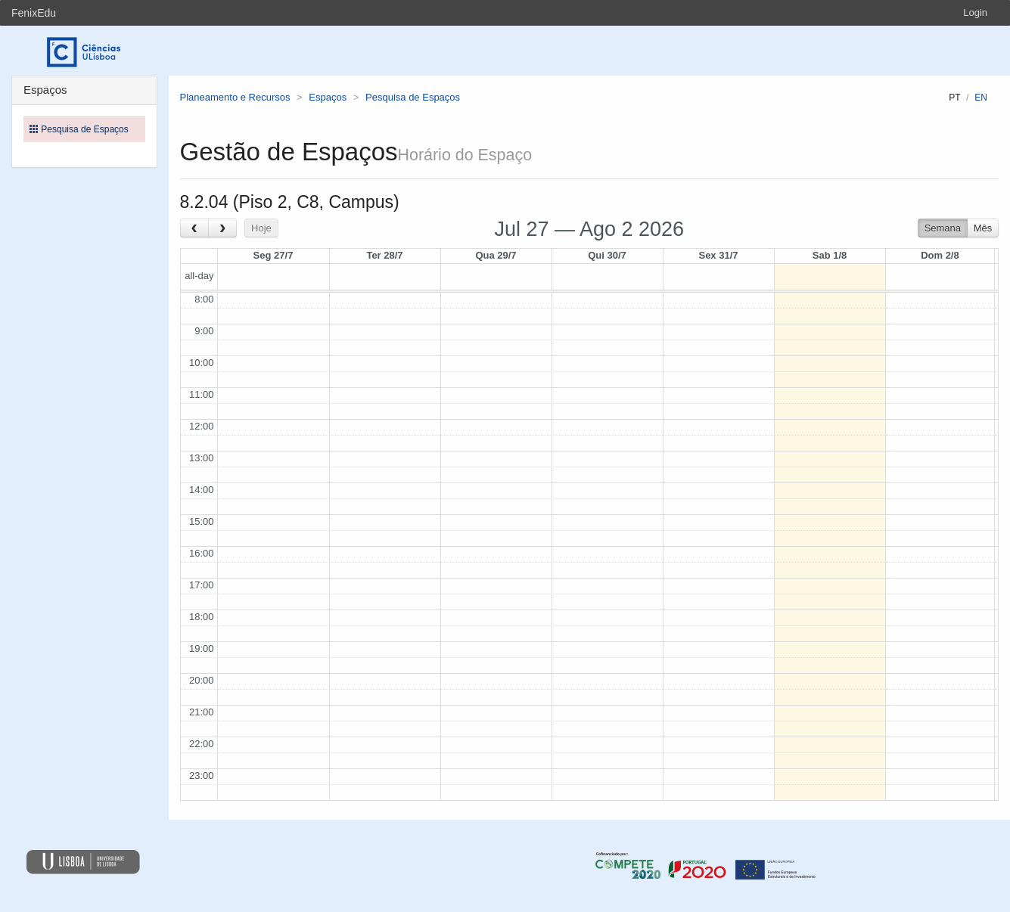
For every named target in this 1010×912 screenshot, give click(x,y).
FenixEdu (33, 13)
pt (954, 97)
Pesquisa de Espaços (412, 97)
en (980, 97)
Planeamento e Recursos (235, 97)
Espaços (328, 97)
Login (975, 12)
